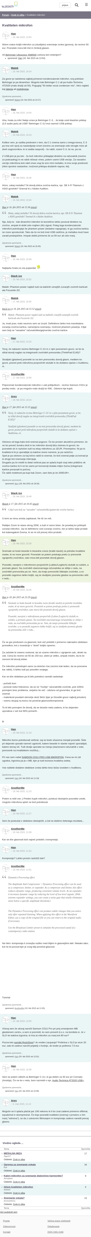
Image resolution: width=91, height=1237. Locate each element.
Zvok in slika (19, 1159)
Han (13, 33)
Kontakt (6, 1232)
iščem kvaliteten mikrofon (18, 1187)
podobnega (23, 89)
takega (9, 89)
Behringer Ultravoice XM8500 (21, 55)
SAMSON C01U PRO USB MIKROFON (43, 757)
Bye (5, 1167)
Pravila (6, 1221)
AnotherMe (18, 374)
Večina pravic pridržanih (58, 1221)
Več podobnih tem (8, 1212)
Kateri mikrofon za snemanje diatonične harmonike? (33, 1175)
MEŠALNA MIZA (13, 1153)
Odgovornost (9, 1226)
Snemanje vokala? (14, 1198)
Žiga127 (7, 1156)
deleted (7, 1190)
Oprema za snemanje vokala (20, 1164)
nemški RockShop (23, 1042)
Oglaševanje (53, 1226)
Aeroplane (8, 1178)
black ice (16, 276)
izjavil (34, 207)
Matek (14, 68)
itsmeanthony (9, 1201)
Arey (14, 396)
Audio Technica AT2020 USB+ (68, 1080)
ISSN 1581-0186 (55, 1232)
